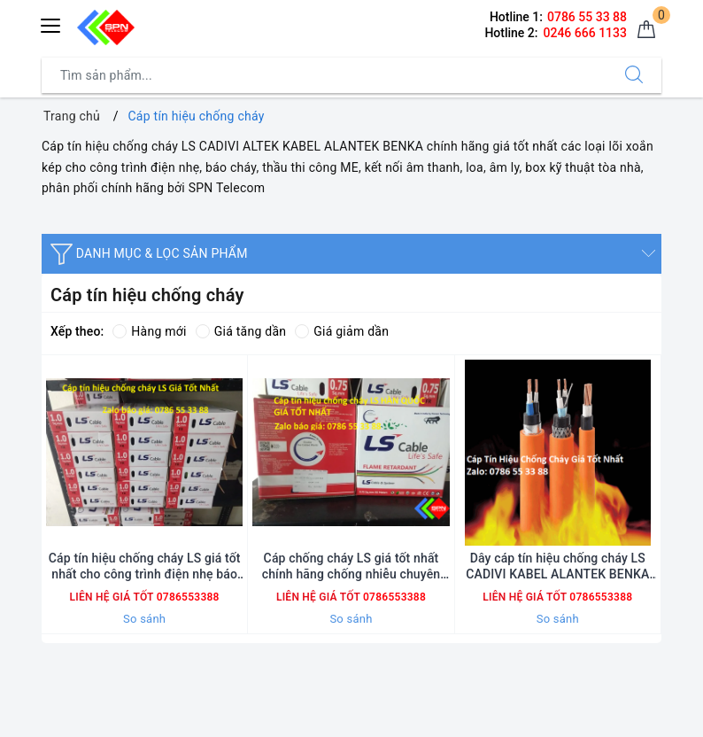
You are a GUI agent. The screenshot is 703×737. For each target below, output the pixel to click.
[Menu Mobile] (51, 23)
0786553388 (186, 597)
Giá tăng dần (241, 331)
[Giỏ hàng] (646, 30)
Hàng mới (149, 331)
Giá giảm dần (342, 331)
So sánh (144, 618)
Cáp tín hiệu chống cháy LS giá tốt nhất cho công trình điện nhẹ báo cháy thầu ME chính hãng (145, 566)
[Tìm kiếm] (633, 75)
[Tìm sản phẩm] (324, 75)
